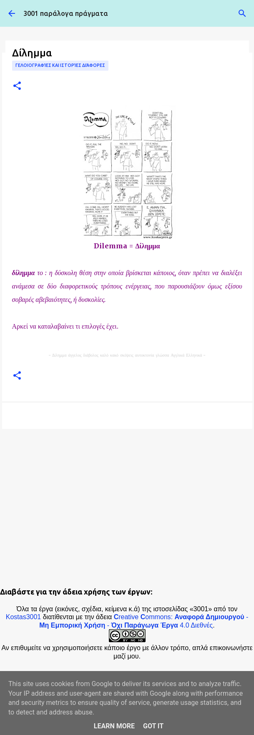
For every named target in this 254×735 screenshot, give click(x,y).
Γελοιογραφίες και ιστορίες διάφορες (60, 65)
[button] (17, 86)
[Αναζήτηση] (242, 13)
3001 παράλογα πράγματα (65, 13)
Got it (153, 726)
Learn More (114, 726)
